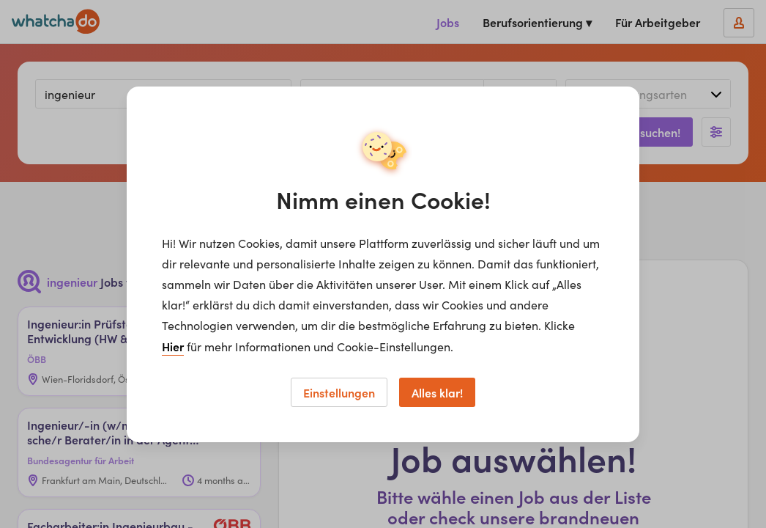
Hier (173, 346)
